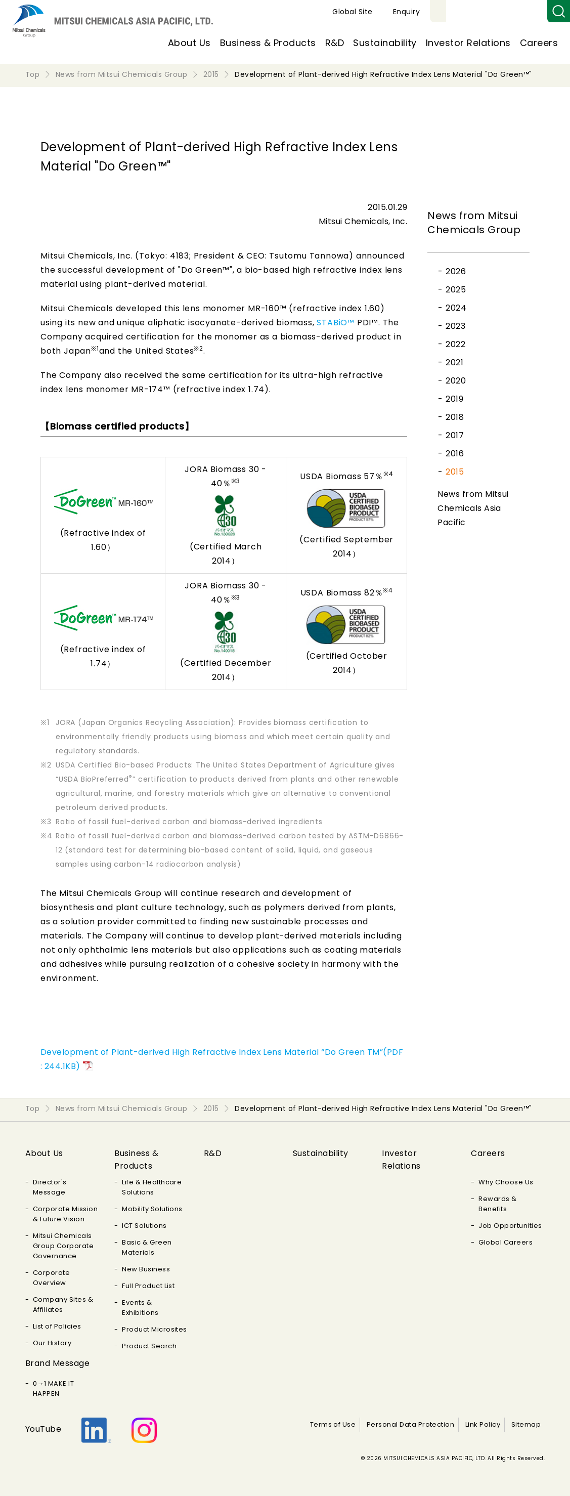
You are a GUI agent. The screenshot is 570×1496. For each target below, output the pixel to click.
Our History (52, 1343)
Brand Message (57, 1363)
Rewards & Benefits (497, 1204)
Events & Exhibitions (140, 1307)
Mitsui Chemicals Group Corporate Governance (63, 1246)
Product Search (149, 1346)
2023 (455, 326)
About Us (189, 42)
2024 (456, 308)
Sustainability (385, 42)
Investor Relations (468, 42)
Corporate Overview (51, 1278)
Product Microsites (154, 1329)
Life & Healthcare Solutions (152, 1187)
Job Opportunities (510, 1225)
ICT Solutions (144, 1225)
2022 (455, 344)
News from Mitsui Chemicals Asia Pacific (473, 508)
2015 (455, 472)
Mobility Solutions (152, 1209)
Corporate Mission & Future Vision (65, 1214)
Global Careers (505, 1242)
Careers (539, 42)
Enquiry (523, 12)
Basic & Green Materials (146, 1247)
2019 (454, 399)
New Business (146, 1269)
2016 (455, 453)
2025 (456, 289)
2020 (456, 381)
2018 (455, 417)
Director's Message (50, 1187)
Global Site (470, 12)
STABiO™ (336, 322)
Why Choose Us (505, 1182)
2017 (455, 435)
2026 (456, 271)
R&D (334, 42)
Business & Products (268, 42)
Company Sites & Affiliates (63, 1304)
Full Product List (148, 1286)
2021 (454, 362)
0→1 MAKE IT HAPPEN (53, 1388)
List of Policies (57, 1326)
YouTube (43, 1429)
